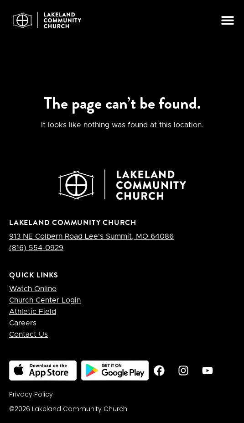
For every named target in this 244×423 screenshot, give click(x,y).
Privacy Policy (31, 394)
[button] (227, 20)
